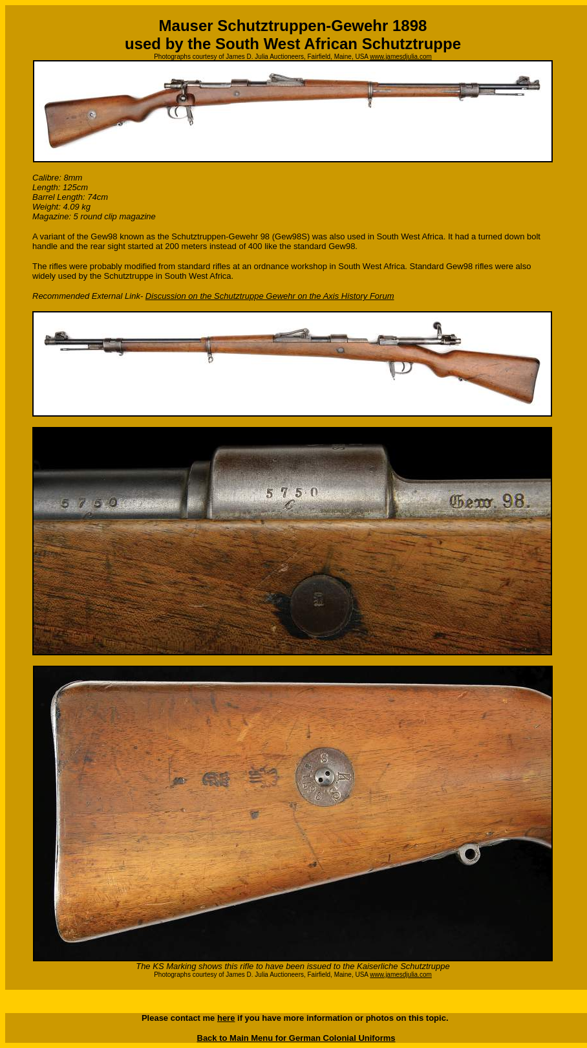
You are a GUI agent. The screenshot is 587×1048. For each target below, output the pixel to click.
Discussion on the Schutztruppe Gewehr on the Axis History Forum (269, 296)
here (226, 1018)
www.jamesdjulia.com (401, 56)
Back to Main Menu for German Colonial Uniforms (296, 1038)
